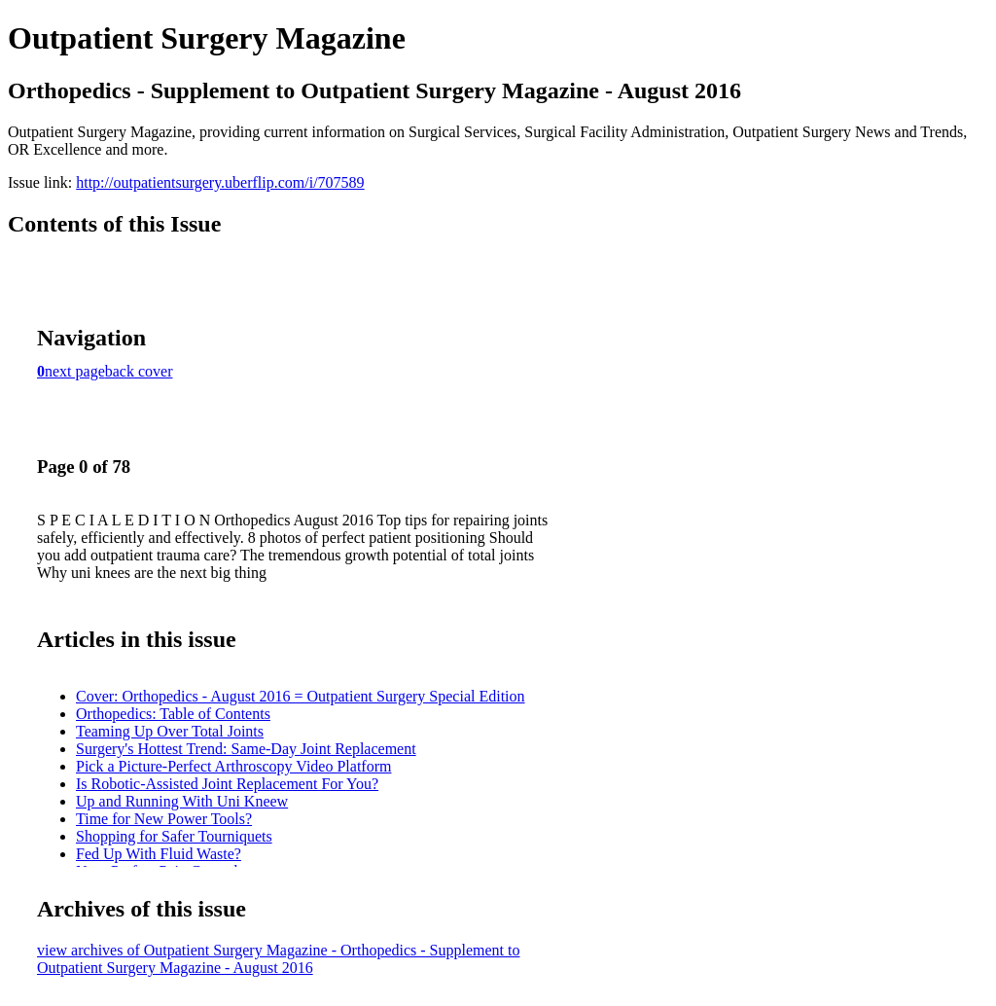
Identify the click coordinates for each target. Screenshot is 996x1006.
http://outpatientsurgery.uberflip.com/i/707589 (220, 182)
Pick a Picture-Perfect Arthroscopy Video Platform (233, 766)
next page (75, 371)
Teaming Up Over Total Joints (170, 731)
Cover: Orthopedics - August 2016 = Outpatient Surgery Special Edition (300, 696)
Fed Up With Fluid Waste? (158, 853)
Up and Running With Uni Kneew (182, 801)
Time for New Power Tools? (164, 818)
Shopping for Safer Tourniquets (174, 836)
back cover (139, 371)
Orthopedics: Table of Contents (173, 713)
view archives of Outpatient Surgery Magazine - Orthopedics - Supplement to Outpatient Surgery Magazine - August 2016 (278, 959)
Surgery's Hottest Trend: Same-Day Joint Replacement (246, 748)
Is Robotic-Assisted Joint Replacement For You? (227, 783)
